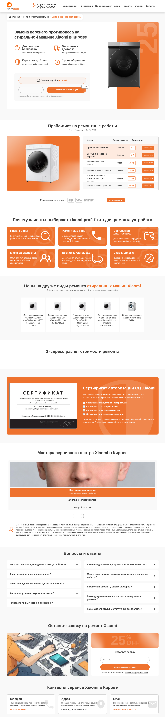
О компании (87, 6)
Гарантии (127, 6)
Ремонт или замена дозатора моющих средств (96, 178)
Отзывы (139, 6)
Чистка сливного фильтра (99, 185)
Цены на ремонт (103, 6)
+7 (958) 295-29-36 (47, 4)
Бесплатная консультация (124, 667)
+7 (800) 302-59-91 (47, 7)
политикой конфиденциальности (52, 96)
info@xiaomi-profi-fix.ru (124, 709)
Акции (117, 6)
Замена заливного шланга (99, 170)
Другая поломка (115, 200)
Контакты (150, 6)
